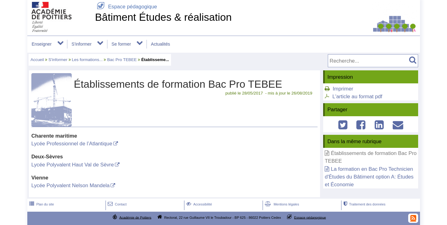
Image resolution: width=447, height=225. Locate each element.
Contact (116, 204)
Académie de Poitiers (135, 217)
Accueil (37, 59)
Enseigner (42, 44)
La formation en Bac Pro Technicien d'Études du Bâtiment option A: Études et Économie (369, 177)
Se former (121, 44)
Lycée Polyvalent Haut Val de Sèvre (72, 165)
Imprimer (343, 89)
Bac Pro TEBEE (122, 59)
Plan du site (41, 204)
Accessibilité (198, 204)
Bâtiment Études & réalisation (163, 17)
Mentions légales (281, 204)
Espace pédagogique (126, 7)
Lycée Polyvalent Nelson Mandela (70, 185)
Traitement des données (363, 204)
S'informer (81, 44)
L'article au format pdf (357, 96)
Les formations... (87, 59)
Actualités (160, 44)
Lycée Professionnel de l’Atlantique (71, 144)
